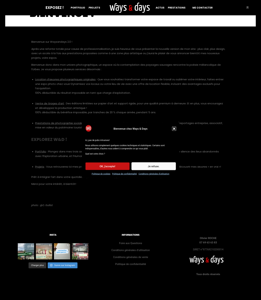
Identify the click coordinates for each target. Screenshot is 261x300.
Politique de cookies (101, 175)
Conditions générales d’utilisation (154, 175)
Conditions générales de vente (130, 257)
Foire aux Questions (130, 243)
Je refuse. (153, 168)
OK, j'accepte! (107, 168)
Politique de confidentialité (124, 175)
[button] (174, 130)
